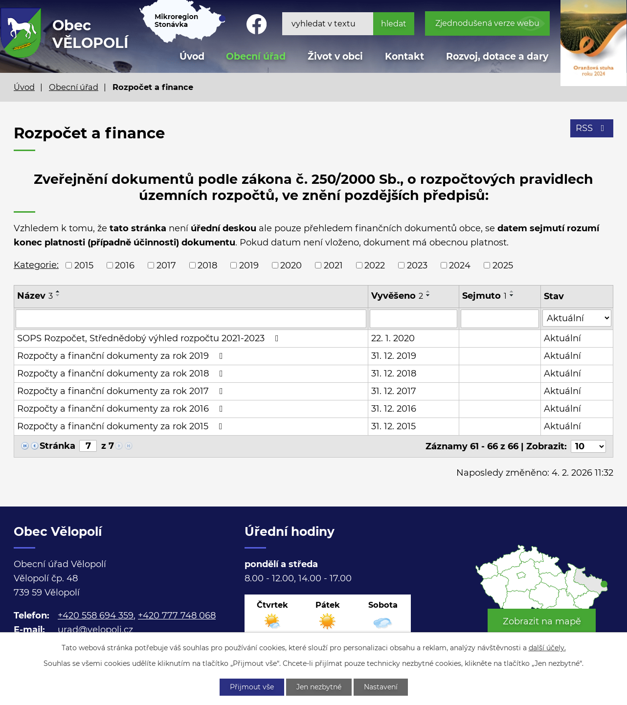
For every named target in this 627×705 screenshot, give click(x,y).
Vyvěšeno (397, 295)
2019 (249, 265)
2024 (459, 265)
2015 (83, 265)
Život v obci (335, 56)
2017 (166, 265)
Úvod (24, 87)
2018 (207, 265)
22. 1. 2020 (393, 338)
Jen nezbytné (318, 687)
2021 (333, 265)
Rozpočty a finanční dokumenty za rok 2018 (122, 373)
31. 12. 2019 (393, 356)
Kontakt (404, 56)
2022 (374, 265)
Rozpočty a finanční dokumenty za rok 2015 (121, 426)
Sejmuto (484, 295)
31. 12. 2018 (393, 373)
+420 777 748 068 (177, 615)
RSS (592, 128)
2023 (417, 265)
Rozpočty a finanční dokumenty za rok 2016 (122, 408)
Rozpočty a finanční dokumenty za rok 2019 (122, 356)
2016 (124, 265)
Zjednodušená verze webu (487, 23)
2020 (291, 265)
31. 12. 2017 (393, 391)
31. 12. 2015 (393, 426)
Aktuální (562, 338)
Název (35, 295)
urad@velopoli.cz (95, 629)
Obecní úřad (73, 87)
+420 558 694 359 (96, 615)
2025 (503, 265)
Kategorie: (36, 265)
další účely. (547, 647)
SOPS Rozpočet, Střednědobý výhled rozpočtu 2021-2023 (150, 338)
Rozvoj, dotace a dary (497, 56)
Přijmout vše (252, 687)
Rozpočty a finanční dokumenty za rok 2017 (122, 391)
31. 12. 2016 (393, 408)
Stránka (57, 446)
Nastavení (381, 687)
